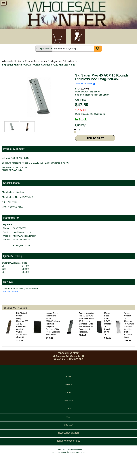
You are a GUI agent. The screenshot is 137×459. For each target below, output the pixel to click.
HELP (68, 417)
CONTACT (68, 401)
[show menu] (4, 3)
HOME (68, 377)
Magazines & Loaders (62, 61)
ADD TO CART (95, 138)
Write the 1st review (85, 84)
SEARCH (68, 385)
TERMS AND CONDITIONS (68, 441)
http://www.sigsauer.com (24, 236)
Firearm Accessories (36, 61)
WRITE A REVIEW (10, 292)
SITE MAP (68, 425)
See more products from (92, 95)
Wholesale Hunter (11, 61)
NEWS (68, 409)
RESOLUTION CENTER (68, 433)
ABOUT (68, 393)
